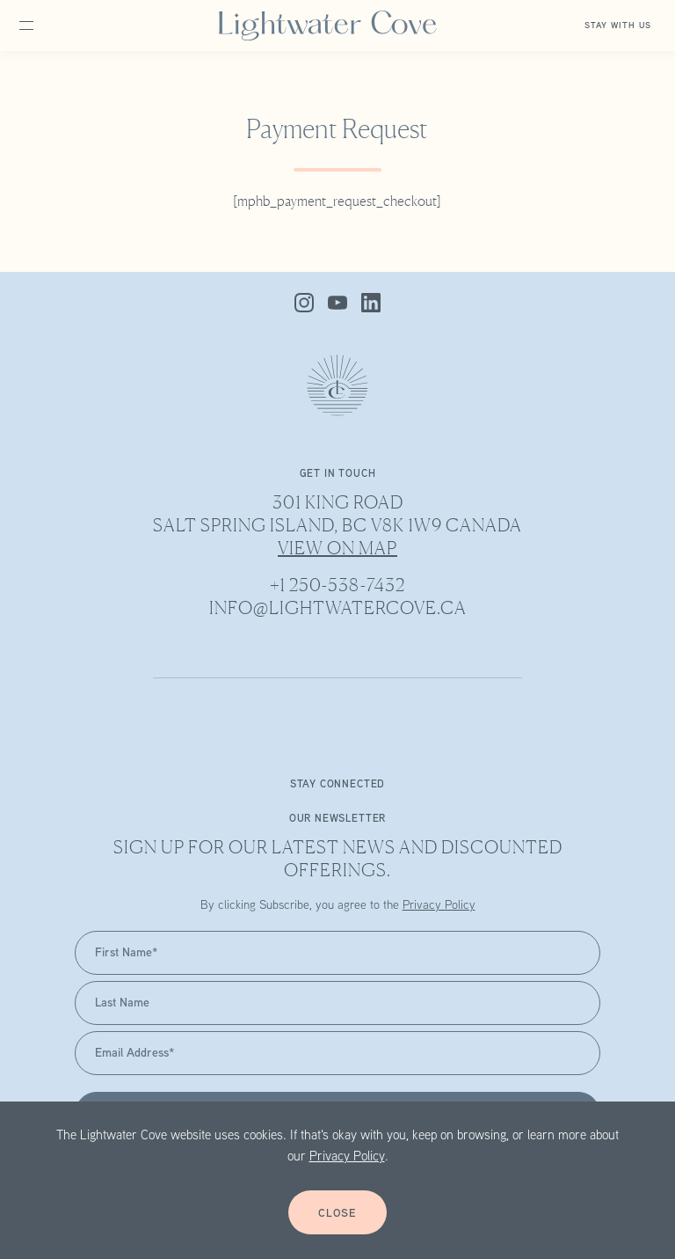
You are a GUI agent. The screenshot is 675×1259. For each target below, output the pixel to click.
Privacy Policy (347, 1157)
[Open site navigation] (45, 25)
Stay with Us (617, 26)
